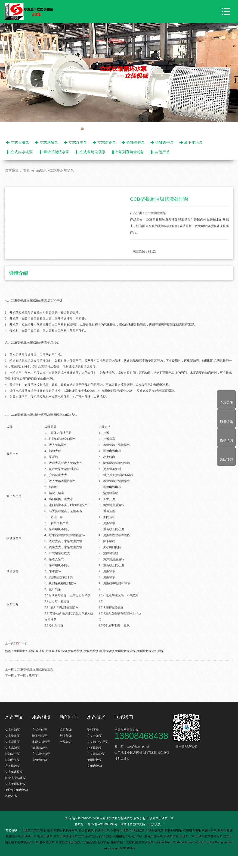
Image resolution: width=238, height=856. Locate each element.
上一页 (9, 657)
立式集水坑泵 (22, 152)
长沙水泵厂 (155, 824)
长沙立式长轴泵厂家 (159, 818)
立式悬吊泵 (49, 142)
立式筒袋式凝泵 (97, 742)
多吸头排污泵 (41, 742)
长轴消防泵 (137, 830)
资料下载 (93, 730)
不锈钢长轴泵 (119, 830)
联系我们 (123, 717)
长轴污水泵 (210, 830)
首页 (26, 184)
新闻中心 (69, 717)
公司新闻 (66, 730)
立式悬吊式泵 (87, 836)
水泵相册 (41, 717)
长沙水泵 (103, 842)
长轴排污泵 (14, 836)
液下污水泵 (39, 736)
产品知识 (66, 742)
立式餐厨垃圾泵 (92, 152)
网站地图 (127, 824)
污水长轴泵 (105, 836)
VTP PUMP (128, 848)
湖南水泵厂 (118, 842)
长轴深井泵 (135, 142)
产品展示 (40, 184)
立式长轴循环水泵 (65, 836)
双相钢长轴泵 (192, 830)
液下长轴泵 (55, 830)
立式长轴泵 (20, 142)
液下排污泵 (193, 142)
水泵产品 (14, 717)
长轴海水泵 (71, 830)
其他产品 (162, 152)
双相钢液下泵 (122, 836)
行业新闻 (66, 736)
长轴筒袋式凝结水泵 (209, 836)
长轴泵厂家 (187, 836)
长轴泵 (26, 830)
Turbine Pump (184, 842)
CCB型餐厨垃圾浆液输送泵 (35, 683)
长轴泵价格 (171, 836)
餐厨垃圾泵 (39, 748)
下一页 (23, 657)
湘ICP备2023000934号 (102, 824)
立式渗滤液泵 (96, 754)
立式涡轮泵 (106, 142)
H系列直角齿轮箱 (130, 152)
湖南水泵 (90, 842)
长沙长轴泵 (87, 830)
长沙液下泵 (103, 830)
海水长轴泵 (45, 836)
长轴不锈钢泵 (154, 830)
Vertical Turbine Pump (208, 842)
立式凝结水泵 (41, 754)
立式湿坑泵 (77, 142)
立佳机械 (62, 842)
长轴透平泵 (164, 142)
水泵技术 (96, 717)
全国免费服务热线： (143, 733)
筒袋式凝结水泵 (56, 152)
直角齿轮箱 (39, 760)
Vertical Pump (164, 842)
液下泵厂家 (140, 836)
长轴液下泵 (29, 836)
